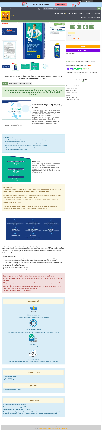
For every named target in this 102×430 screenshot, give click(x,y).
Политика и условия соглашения (90, 17)
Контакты (74, 13)
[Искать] (99, 8)
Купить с (83, 50)
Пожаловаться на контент (45, 428)
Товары (62, 13)
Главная (56, 13)
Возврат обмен (95, 13)
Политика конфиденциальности (59, 428)
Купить (83, 46)
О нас (68, 13)
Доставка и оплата (84, 13)
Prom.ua (58, 426)
